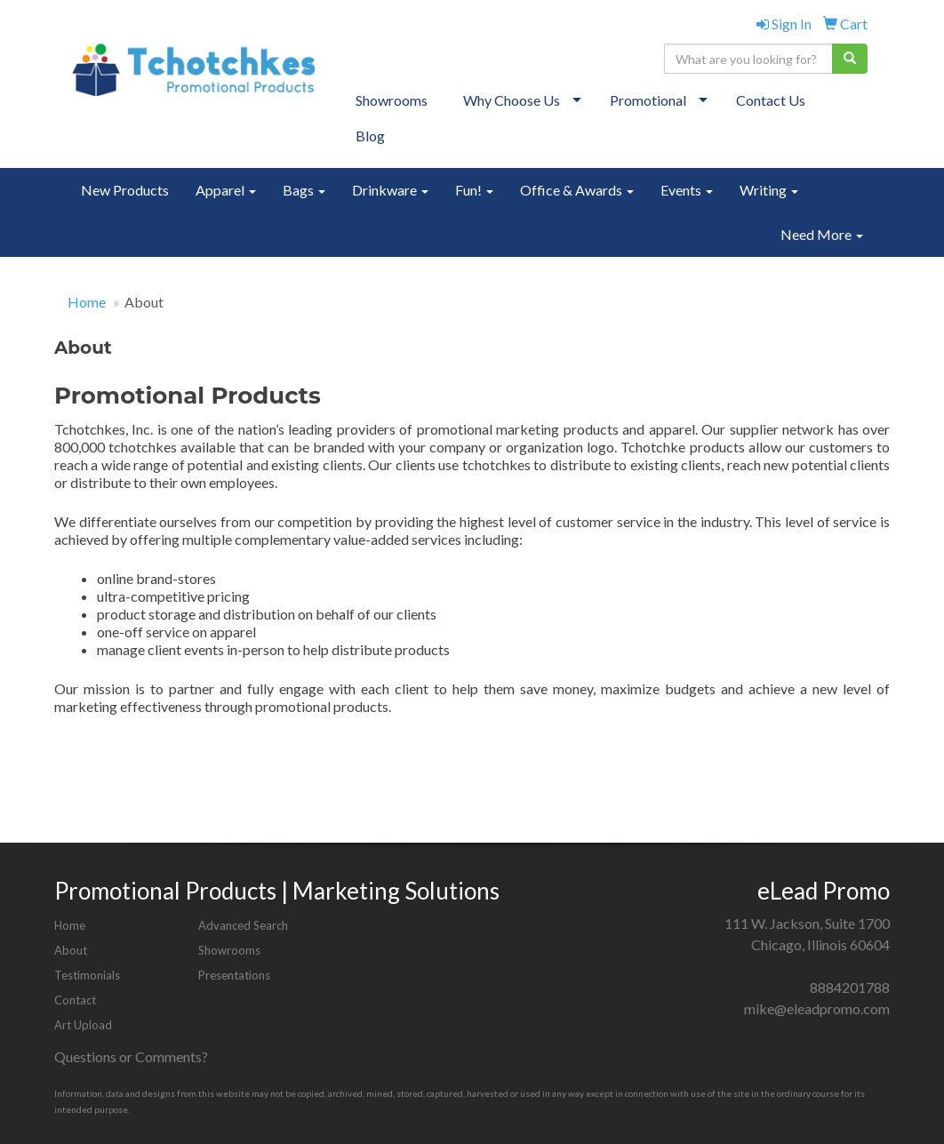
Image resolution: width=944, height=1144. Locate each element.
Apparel (226, 189)
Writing (769, 189)
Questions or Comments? (131, 1056)
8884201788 (850, 987)
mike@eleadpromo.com (817, 1008)
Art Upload (83, 1025)
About (70, 950)
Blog (370, 135)
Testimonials (87, 975)
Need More (821, 234)
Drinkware (390, 189)
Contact (75, 1000)
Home (87, 301)
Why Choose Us (511, 100)
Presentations (234, 975)
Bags (304, 189)
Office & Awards (577, 189)
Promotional (648, 100)
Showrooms (392, 100)
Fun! (474, 189)
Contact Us (770, 100)
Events (686, 189)
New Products (125, 189)
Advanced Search (243, 925)
